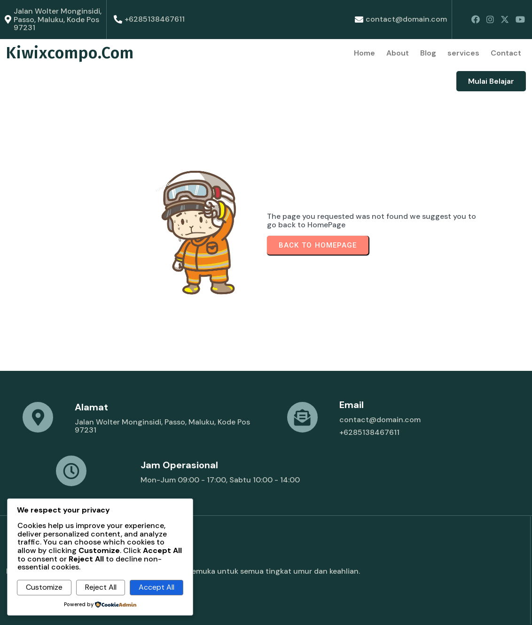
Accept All (156, 587)
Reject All (101, 587)
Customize (44, 587)
